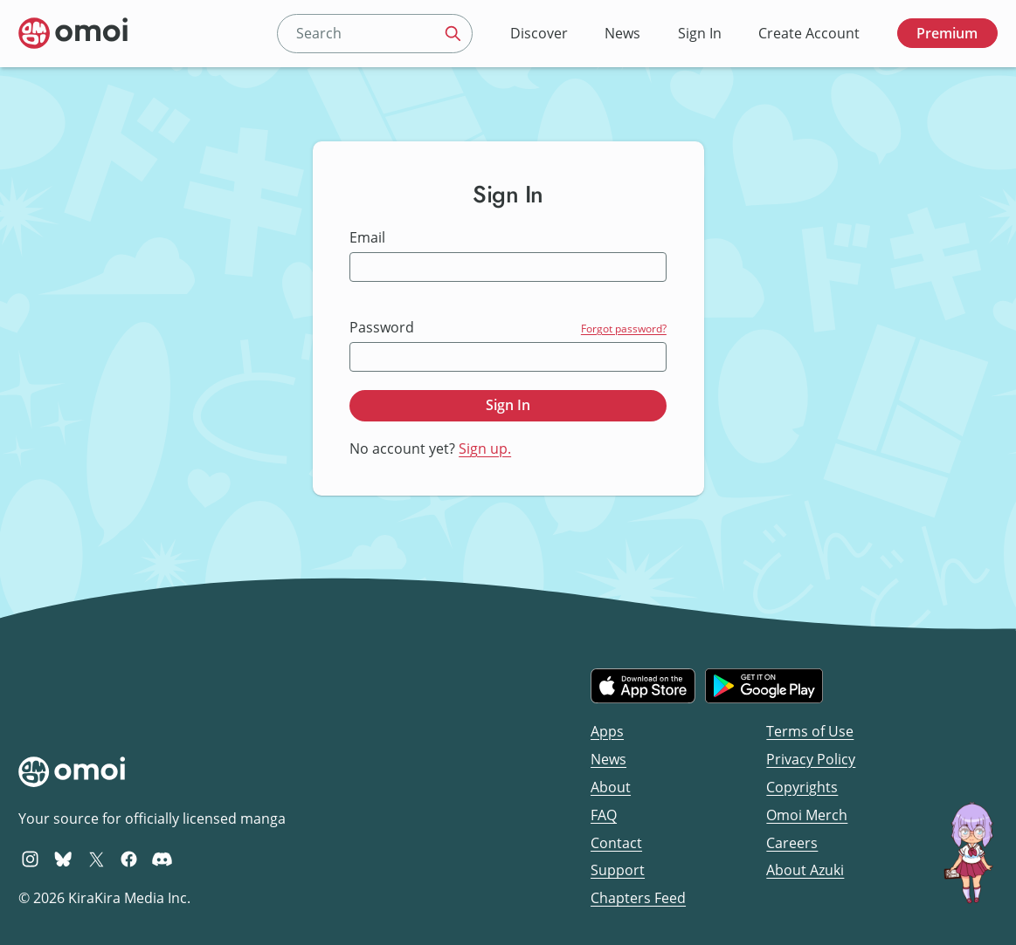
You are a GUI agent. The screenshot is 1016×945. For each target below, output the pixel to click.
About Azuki (805, 870)
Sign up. (485, 448)
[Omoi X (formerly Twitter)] (96, 858)
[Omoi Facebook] (129, 858)
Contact (616, 843)
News (622, 33)
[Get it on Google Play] (764, 685)
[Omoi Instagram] (30, 858)
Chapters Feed (638, 897)
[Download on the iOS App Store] (643, 685)
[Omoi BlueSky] (63, 858)
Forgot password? (624, 328)
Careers (792, 843)
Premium (947, 33)
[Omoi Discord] (162, 858)
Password (381, 327)
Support (618, 870)
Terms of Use (810, 731)
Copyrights (802, 787)
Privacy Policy (810, 759)
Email (367, 238)
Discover (539, 33)
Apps (607, 731)
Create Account (809, 33)
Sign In (700, 33)
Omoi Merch (806, 815)
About (611, 787)
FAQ (604, 815)
